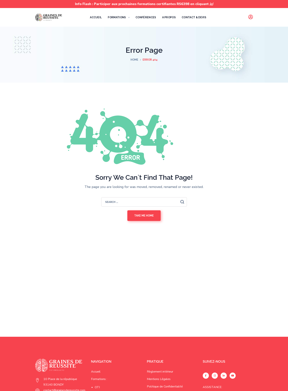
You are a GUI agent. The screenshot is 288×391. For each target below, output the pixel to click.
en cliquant (201, 4)
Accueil (96, 372)
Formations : (99, 379)
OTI (97, 387)
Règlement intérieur (160, 372)
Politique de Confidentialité (165, 386)
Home (134, 59)
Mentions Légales (159, 379)
